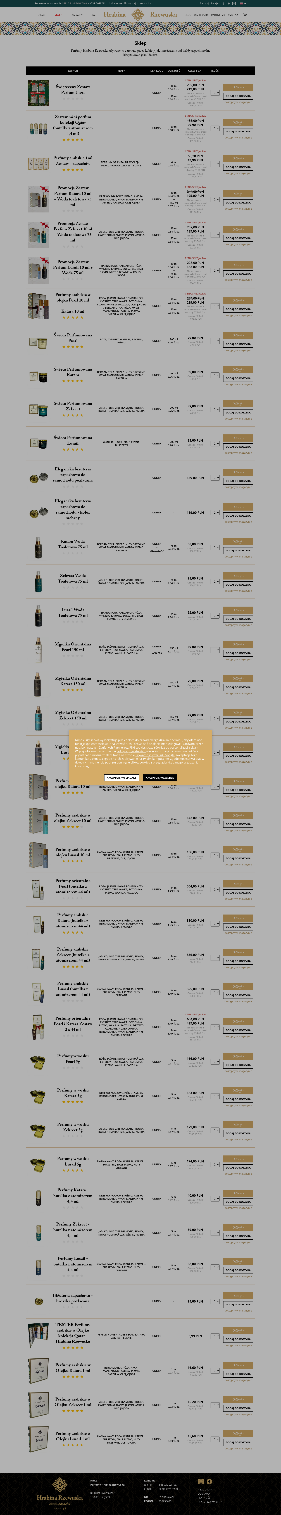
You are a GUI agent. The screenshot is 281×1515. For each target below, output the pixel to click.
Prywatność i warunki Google (155, 755)
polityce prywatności (130, 751)
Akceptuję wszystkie (160, 777)
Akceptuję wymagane (122, 777)
